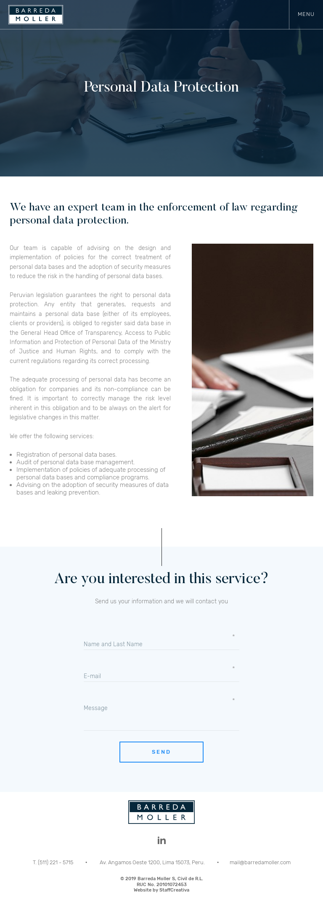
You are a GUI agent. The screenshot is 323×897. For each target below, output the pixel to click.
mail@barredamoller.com (260, 862)
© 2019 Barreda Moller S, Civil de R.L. (161, 884)
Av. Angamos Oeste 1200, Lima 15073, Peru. (153, 862)
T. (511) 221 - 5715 (53, 862)
